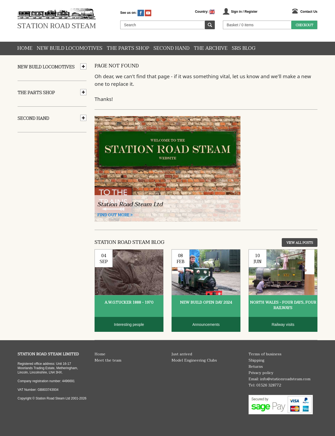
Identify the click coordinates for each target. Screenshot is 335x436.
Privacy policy (261, 373)
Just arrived (182, 354)
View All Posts (299, 242)
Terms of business (265, 354)
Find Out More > (115, 215)
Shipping (256, 360)
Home (24, 48)
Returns (256, 366)
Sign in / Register (244, 12)
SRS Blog (243, 48)
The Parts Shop (128, 48)
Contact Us (308, 12)
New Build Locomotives (69, 48)
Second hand (171, 48)
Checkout (304, 25)
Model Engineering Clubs (194, 360)
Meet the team (108, 360)
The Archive (210, 48)
